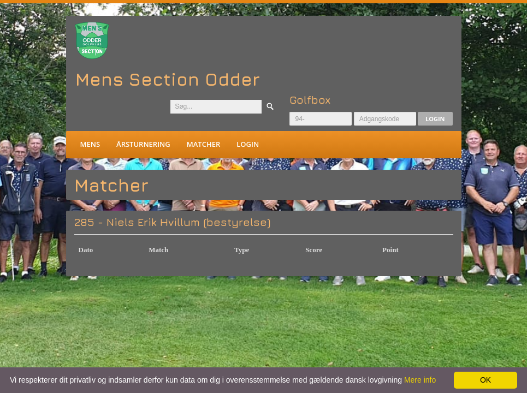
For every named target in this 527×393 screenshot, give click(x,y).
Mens (90, 144)
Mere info (420, 380)
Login (435, 119)
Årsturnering (143, 144)
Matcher (203, 144)
